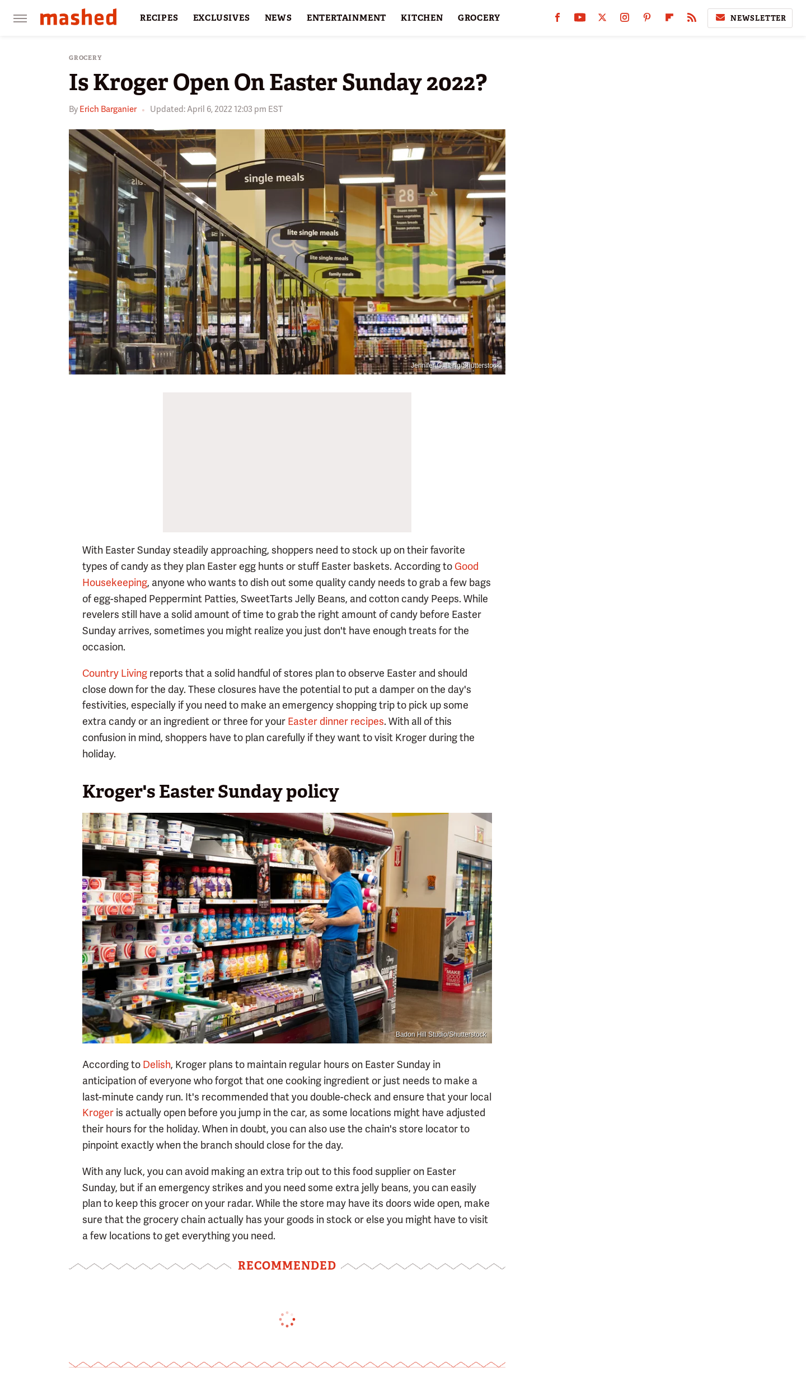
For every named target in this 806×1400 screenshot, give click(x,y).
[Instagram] (624, 20)
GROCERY (479, 18)
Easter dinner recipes (336, 721)
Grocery (85, 58)
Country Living (114, 673)
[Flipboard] (669, 20)
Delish (157, 1064)
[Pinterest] (647, 20)
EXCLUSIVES (221, 18)
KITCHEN (422, 18)
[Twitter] (602, 20)
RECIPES (159, 18)
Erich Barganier (108, 109)
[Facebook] (557, 20)
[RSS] (692, 20)
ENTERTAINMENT (346, 18)
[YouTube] (580, 20)
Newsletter (750, 18)
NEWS (278, 18)
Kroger (98, 1112)
